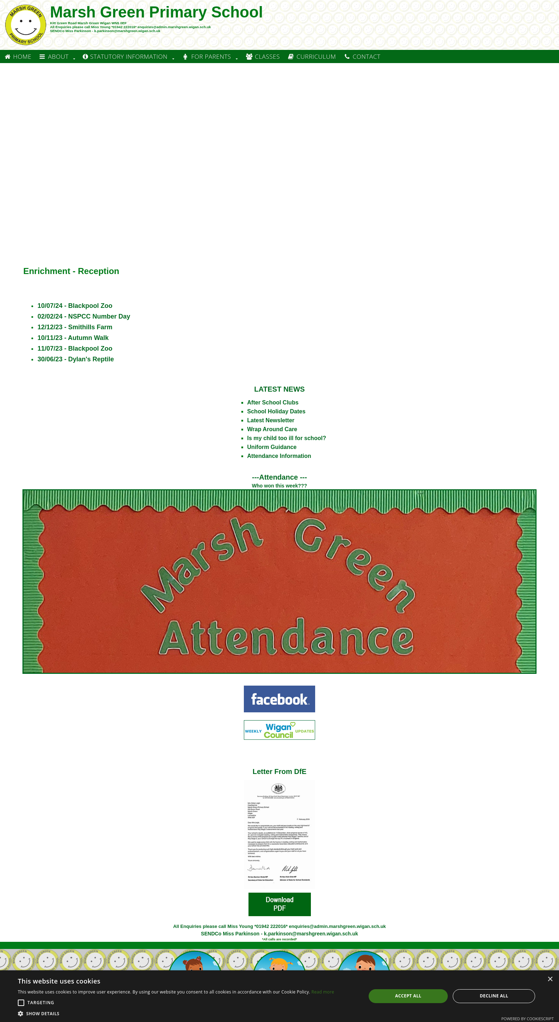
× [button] (550, 979)
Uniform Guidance (272, 447)
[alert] (279, 996)
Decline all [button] (494, 996)
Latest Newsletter (270, 420)
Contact (361, 56)
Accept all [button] (408, 996)
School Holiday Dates (276, 411)
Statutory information (125, 56)
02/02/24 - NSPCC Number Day (83, 316)
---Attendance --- (279, 477)
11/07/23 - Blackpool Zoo (74, 348)
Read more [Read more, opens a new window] (322, 992)
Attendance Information (279, 456)
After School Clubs (272, 402)
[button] (21, 1003)
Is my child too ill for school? (286, 438)
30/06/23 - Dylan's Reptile (75, 359)
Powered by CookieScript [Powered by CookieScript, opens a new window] (527, 1018)
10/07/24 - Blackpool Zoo (74, 305)
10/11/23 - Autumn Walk (73, 337)
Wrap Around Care (272, 429)
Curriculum (311, 56)
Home (17, 56)
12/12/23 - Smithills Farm (74, 327)
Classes (262, 56)
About (53, 56)
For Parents (206, 56)
